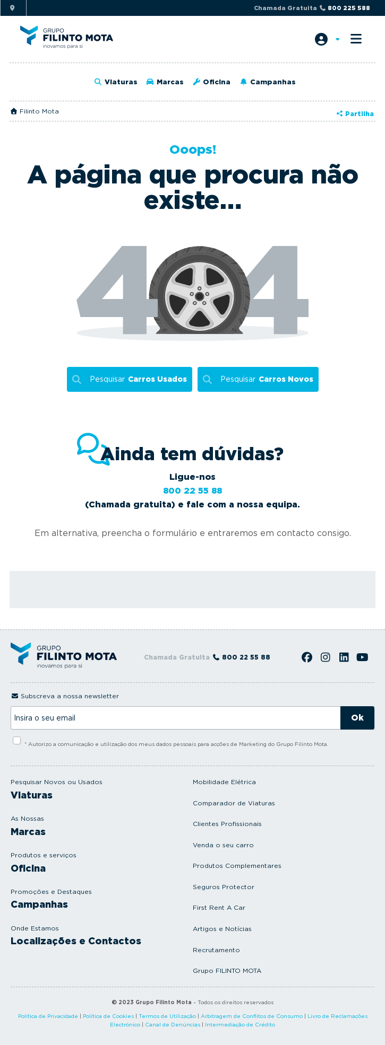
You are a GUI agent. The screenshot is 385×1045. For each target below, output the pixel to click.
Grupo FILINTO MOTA (227, 970)
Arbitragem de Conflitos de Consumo (252, 1016)
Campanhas (267, 82)
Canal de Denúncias (172, 1024)
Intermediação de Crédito (240, 1024)
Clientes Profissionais (227, 824)
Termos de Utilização (167, 1016)
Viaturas (116, 82)
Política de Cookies (108, 1016)
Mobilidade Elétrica (224, 782)
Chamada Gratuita (312, 8)
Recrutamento (216, 950)
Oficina (211, 82)
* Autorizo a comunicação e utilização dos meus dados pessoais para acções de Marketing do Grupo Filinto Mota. (176, 744)
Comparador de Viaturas (234, 803)
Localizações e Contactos (76, 940)
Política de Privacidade (48, 1016)
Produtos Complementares (237, 866)
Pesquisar (138, 379)
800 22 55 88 (192, 491)
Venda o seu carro (223, 845)
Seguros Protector (223, 887)
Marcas (165, 82)
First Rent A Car (219, 907)
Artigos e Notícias (222, 929)
